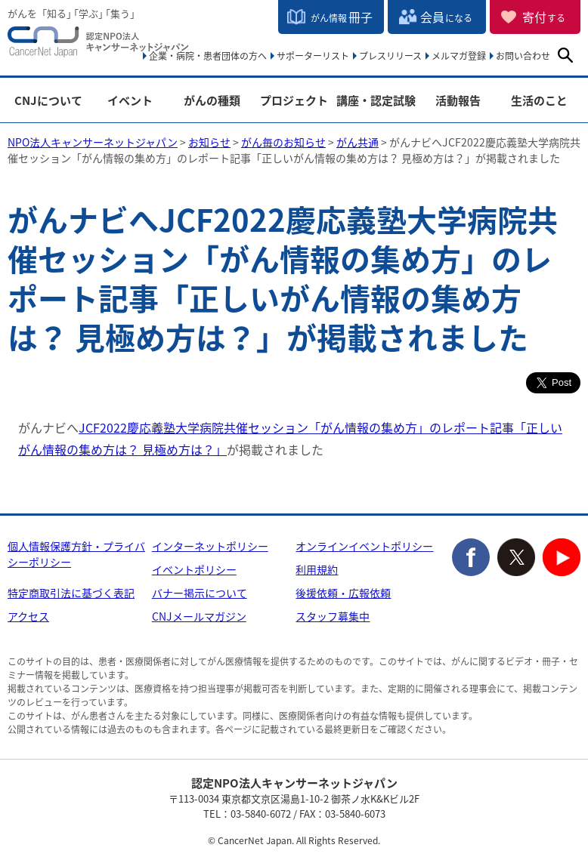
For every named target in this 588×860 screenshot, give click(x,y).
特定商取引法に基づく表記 (71, 592)
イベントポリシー (194, 569)
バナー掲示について (199, 592)
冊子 (342, 17)
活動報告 (458, 100)
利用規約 (317, 569)
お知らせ (209, 141)
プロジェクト (294, 100)
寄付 (543, 17)
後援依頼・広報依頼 (343, 592)
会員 (446, 17)
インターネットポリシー (210, 545)
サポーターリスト (313, 55)
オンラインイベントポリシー (364, 545)
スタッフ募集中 (333, 616)
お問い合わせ (523, 55)
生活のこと (539, 100)
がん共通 (357, 141)
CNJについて (48, 100)
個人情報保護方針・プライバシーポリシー (76, 553)
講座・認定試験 (376, 100)
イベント (130, 100)
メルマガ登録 (459, 55)
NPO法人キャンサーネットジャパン (98, 45)
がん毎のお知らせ (283, 141)
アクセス (28, 616)
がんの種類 (212, 100)
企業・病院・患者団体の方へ (208, 55)
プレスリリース (390, 55)
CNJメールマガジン (199, 616)
